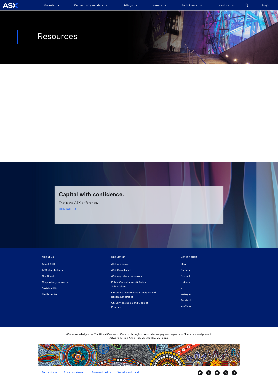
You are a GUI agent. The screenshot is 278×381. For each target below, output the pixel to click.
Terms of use (49, 372)
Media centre (49, 294)
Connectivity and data (88, 5)
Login (265, 5)
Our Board (48, 276)
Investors (223, 5)
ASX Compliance (121, 270)
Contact (185, 276)
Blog (183, 264)
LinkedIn (186, 282)
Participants (189, 5)
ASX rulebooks (120, 264)
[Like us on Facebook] (234, 372)
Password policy (101, 372)
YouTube (186, 306)
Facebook (186, 300)
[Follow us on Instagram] (225, 372)
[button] (246, 4)
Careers (185, 270)
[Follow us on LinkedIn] (200, 372)
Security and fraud (128, 372)
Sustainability (50, 288)
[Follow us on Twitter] (208, 372)
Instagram (186, 294)
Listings (128, 5)
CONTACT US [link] (68, 209)
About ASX (48, 264)
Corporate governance (55, 282)
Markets (49, 5)
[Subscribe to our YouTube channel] (217, 372)
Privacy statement (74, 372)
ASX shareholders (52, 270)
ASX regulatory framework (126, 276)
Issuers (157, 5)
